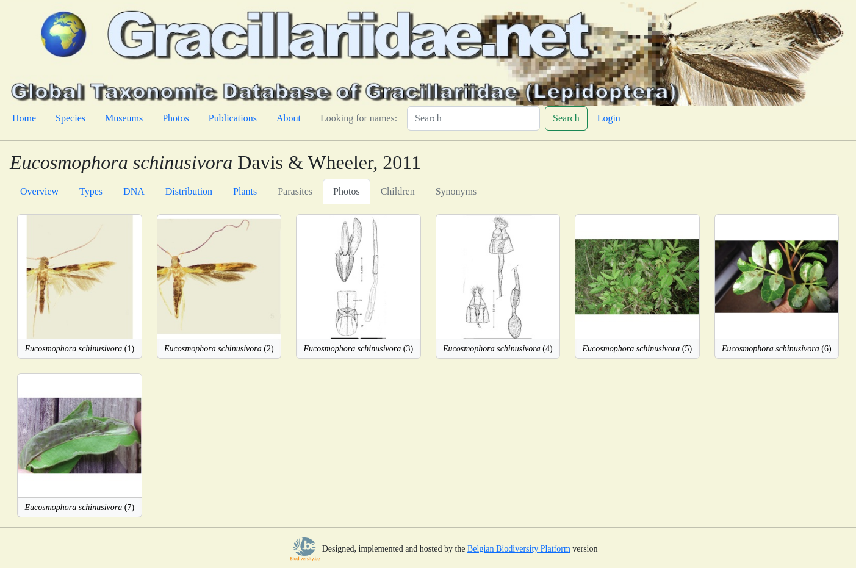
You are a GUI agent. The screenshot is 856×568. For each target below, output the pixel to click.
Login (608, 118)
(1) (79, 348)
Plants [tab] (245, 191)
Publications (233, 118)
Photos (175, 118)
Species (70, 118)
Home (24, 118)
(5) (637, 348)
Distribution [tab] (188, 191)
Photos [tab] (346, 191)
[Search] (473, 118)
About (288, 118)
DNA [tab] (134, 191)
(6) (777, 348)
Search (566, 118)
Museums (124, 118)
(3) (358, 348)
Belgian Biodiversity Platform (518, 548)
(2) (219, 348)
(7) (79, 507)
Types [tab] (91, 191)
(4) (498, 348)
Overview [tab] (39, 191)
